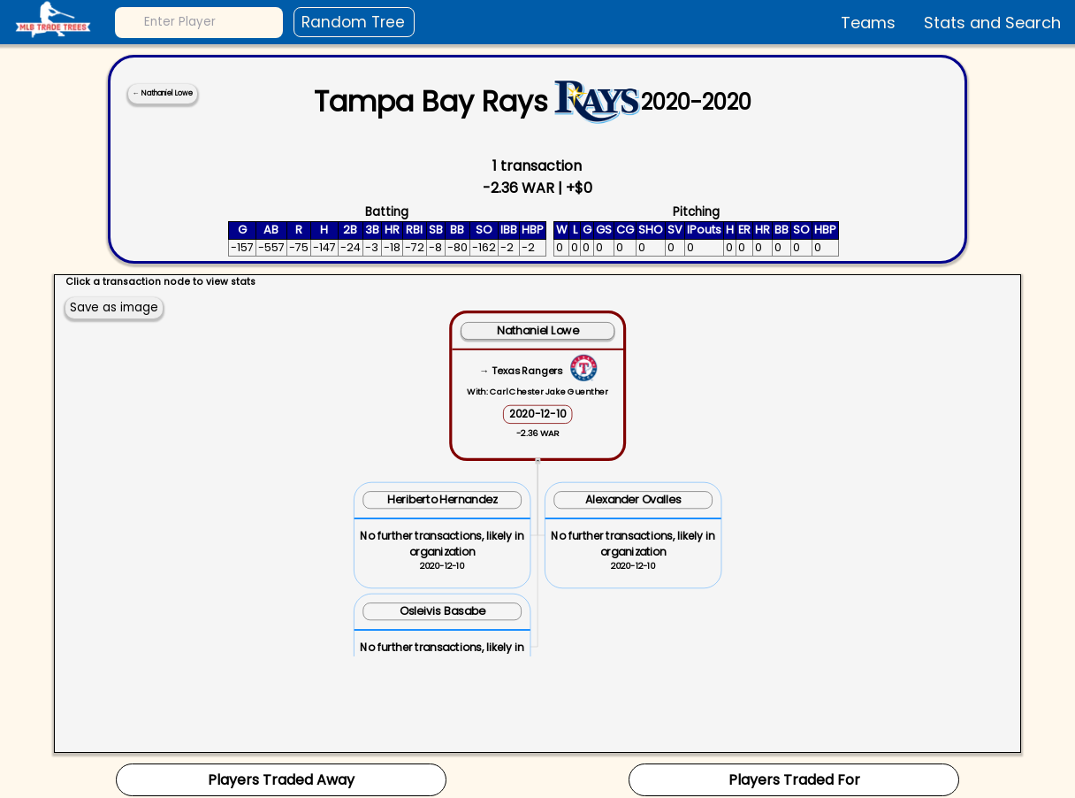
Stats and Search (992, 23)
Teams (868, 23)
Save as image (114, 307)
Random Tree (353, 22)
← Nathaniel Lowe (163, 93)
